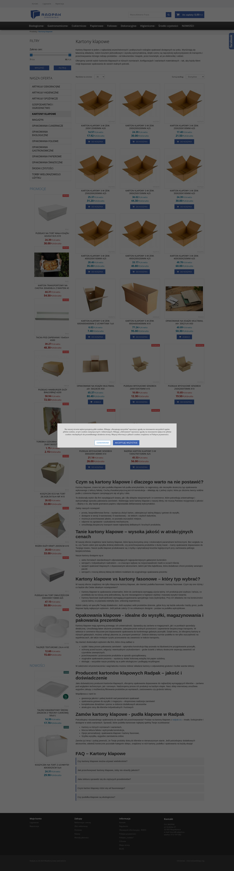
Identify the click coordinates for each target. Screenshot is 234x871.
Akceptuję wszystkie (126, 442)
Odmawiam (103, 442)
